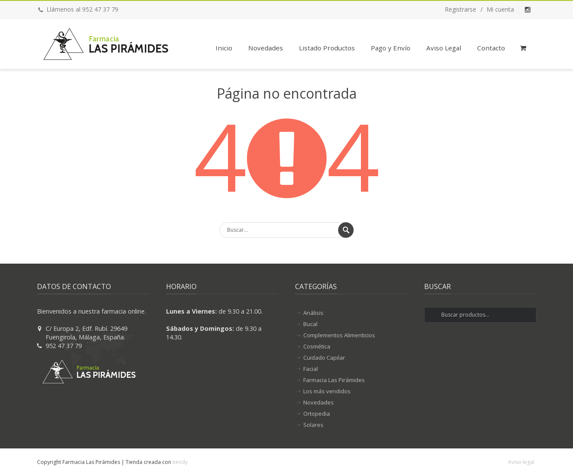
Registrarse (460, 9)
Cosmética (316, 346)
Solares (313, 425)
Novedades (265, 48)
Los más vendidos (327, 391)
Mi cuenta (500, 9)
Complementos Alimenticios (339, 335)
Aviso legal (521, 462)
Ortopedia (316, 413)
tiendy (180, 462)
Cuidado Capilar (324, 357)
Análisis (313, 313)
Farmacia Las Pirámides (334, 380)
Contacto (491, 48)
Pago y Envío (390, 48)
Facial (310, 369)
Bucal (310, 324)
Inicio (224, 48)
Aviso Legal (443, 48)
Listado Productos (327, 48)
